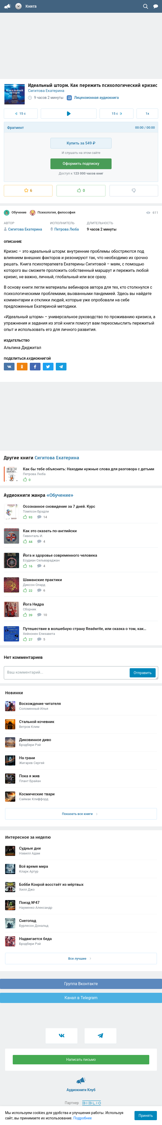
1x (147, 113)
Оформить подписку (81, 163)
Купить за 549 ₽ (81, 143)
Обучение (15, 213)
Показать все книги (79, 814)
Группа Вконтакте (81, 983)
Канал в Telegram (81, 997)
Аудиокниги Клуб (81, 1078)
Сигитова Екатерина (46, 90)
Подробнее (82, 1118)
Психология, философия (52, 213)
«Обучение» (60, 495)
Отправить (143, 673)
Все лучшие (79, 958)
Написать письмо (81, 1059)
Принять (146, 1116)
